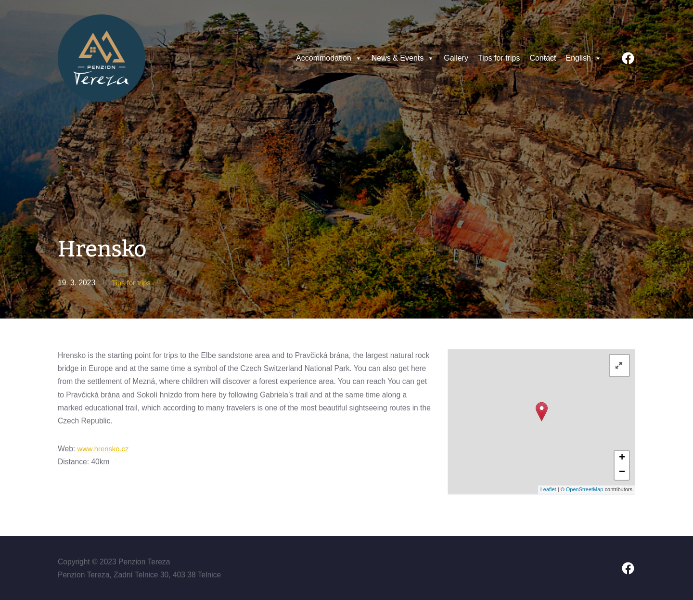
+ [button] (622, 458)
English (584, 58)
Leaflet (548, 489)
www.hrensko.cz (104, 448)
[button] (358, 58)
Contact (542, 58)
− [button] (622, 472)
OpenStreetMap (584, 489)
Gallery (456, 58)
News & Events (403, 58)
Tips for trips (499, 58)
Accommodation (329, 58)
